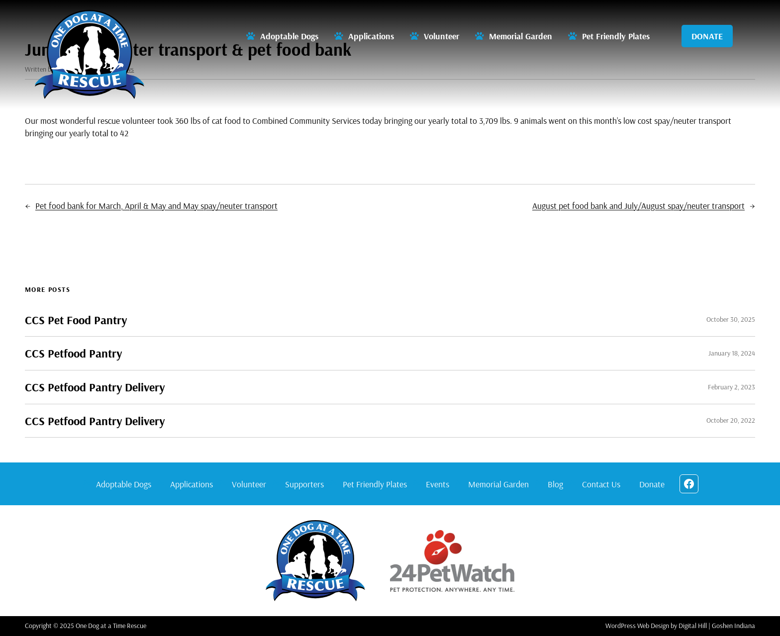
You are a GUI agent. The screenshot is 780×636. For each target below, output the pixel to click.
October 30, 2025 (730, 319)
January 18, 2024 (731, 353)
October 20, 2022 (730, 420)
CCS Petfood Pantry (73, 353)
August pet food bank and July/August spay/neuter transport (638, 205)
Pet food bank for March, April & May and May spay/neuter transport (156, 205)
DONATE (707, 35)
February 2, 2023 (731, 386)
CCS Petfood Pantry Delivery (95, 387)
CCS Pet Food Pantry (76, 320)
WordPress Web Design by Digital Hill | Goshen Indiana (680, 625)
